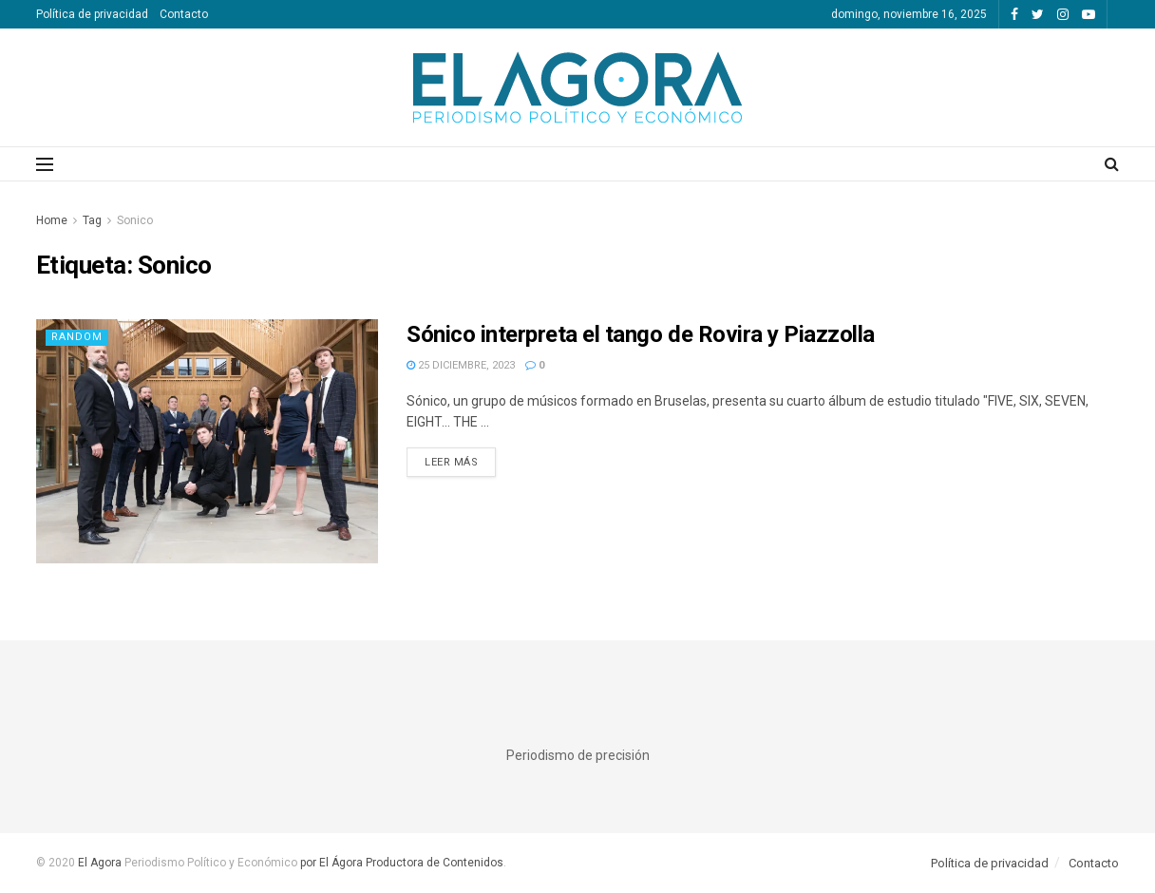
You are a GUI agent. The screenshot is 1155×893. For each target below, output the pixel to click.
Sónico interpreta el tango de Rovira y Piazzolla (641, 334)
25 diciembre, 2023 (461, 365)
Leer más (451, 462)
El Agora (101, 862)
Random (77, 337)
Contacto (184, 14)
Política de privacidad (92, 14)
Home (51, 220)
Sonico (135, 220)
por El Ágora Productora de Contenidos (400, 862)
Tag (92, 220)
